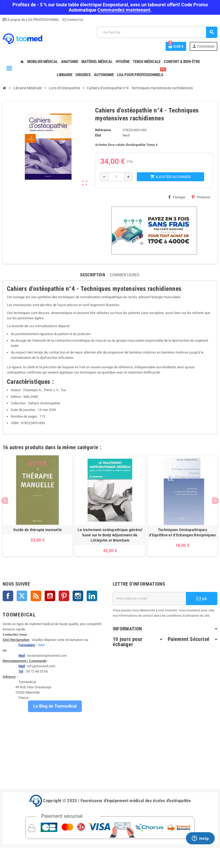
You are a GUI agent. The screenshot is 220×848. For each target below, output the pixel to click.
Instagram (78, 596)
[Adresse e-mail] (149, 598)
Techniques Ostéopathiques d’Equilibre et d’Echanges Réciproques (182, 532)
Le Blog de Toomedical (55, 706)
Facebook (8, 596)
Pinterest (201, 197)
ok (201, 598)
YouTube (50, 596)
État (98, 135)
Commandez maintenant (123, 10)
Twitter (22, 596)
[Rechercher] (157, 32)
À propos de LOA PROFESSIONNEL (33, 20)
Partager (176, 197)
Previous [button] (4, 500)
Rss (36, 596)
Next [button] (215, 500)
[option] (37, 505)
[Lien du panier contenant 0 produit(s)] (176, 46)
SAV (41, 645)
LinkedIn (92, 596)
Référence (103, 130)
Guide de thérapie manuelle (37, 530)
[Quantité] (116, 177)
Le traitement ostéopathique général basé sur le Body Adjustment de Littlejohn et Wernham (110, 535)
